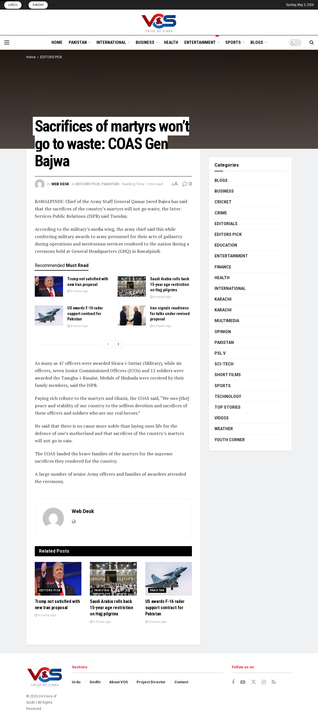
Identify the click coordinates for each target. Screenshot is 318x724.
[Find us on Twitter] (253, 682)
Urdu (13, 5)
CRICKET (223, 202)
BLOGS (256, 42)
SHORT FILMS (228, 374)
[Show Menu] (6, 42)
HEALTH (171, 42)
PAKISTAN (78, 42)
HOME (56, 42)
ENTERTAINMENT (201, 41)
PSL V (220, 353)
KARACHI (223, 299)
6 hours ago (77, 291)
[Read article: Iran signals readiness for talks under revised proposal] (132, 315)
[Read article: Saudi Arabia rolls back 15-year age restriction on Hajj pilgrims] (132, 286)
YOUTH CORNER (230, 440)
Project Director (151, 682)
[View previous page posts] (108, 344)
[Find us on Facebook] (233, 682)
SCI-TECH (224, 364)
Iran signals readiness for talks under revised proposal (170, 313)
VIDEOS (222, 418)
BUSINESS (145, 42)
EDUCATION (226, 245)
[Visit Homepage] (159, 22)
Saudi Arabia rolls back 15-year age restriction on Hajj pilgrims (169, 284)
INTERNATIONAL (111, 42)
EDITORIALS (226, 223)
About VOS (118, 682)
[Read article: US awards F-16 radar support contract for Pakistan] (49, 315)
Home (31, 57)
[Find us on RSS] (274, 682)
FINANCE (223, 267)
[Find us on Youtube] (242, 682)
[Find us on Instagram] (264, 682)
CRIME (221, 213)
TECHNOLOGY (228, 396)
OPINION (223, 331)
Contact (181, 682)
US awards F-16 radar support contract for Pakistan (85, 313)
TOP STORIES (228, 407)
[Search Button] (312, 42)
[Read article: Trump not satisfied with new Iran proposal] (49, 286)
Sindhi (38, 5)
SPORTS (233, 42)
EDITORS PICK (51, 57)
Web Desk (60, 184)
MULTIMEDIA (227, 320)
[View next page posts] (118, 344)
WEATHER (224, 428)
